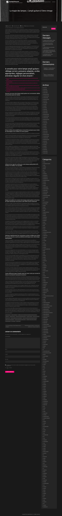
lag (43, 369)
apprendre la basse (46, 195)
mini (44, 406)
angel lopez (45, 190)
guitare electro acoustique (48, 312)
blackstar (44, 220)
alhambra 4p (45, 178)
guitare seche (45, 329)
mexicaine (45, 399)
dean (44, 250)
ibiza (44, 347)
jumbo (44, 364)
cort (44, 242)
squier (44, 458)
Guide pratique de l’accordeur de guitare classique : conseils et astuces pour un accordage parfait (49, 51)
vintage (44, 493)
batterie (44, 213)
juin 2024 (45, 124)
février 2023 (45, 151)
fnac (44, 272)
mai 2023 (44, 146)
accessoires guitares (46, 163)
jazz (44, 357)
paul (44, 424)
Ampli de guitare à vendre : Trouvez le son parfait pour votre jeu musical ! (32, 326)
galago (44, 280)
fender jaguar (45, 270)
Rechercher (45, 27)
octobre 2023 (45, 137)
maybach (44, 391)
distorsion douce (12, 316)
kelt (44, 366)
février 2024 (45, 131)
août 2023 (45, 141)
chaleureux (7, 316)
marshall (44, 379)
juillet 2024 (45, 122)
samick (44, 449)
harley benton (45, 339)
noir (44, 419)
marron (44, 377)
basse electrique (46, 212)
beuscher (45, 218)
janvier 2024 (45, 132)
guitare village (45, 332)
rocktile (44, 444)
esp (44, 262)
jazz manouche (46, 361)
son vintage (13, 321)
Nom (6, 349)
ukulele (44, 481)
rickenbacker (45, 441)
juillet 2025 (45, 102)
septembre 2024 (46, 119)
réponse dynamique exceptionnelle (20, 319)
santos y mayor (45, 451)
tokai (44, 478)
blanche (44, 223)
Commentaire (7, 336)
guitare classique (46, 304)
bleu (44, 225)
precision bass (45, 434)
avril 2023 (45, 147)
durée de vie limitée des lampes (21, 316)
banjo (44, 207)
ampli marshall (45, 188)
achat (44, 165)
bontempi (45, 230)
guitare (44, 300)
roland (44, 446)
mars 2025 (45, 109)
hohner (44, 342)
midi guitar (45, 404)
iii (43, 349)
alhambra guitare (46, 180)
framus (44, 275)
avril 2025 (45, 107)
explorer (44, 267)
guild (44, 299)
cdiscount (45, 237)
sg (43, 454)
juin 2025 (44, 104)
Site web (6, 359)
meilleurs (45, 396)
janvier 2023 (45, 152)
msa (44, 409)
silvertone (45, 456)
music (44, 411)
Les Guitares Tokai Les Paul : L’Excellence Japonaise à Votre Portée (48, 44)
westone (44, 501)
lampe (44, 371)
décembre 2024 (46, 114)
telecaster (45, 473)
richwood (45, 439)
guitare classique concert (47, 305)
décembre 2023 (46, 134)
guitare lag (45, 322)
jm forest (44, 362)
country (44, 245)
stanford (44, 461)
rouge (44, 448)
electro (44, 255)
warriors (44, 498)
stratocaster (45, 466)
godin (44, 294)
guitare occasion (46, 324)
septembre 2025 (46, 99)
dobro (44, 252)
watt (44, 500)
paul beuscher (45, 426)
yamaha (44, 505)
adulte (44, 168)
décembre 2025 (46, 94)
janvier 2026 (45, 92)
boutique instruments (47, 232)
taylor (44, 471)
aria (44, 198)
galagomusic (45, 282)
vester (44, 491)
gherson (44, 285)
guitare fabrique (46, 314)
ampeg (44, 185)
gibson (44, 287)
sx (43, 468)
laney (44, 372)
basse (44, 210)
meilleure (45, 394)
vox (44, 496)
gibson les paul (45, 290)
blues (44, 228)
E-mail (6, 354)
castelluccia (45, 235)
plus (44, 433)
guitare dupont (46, 309)
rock (44, 443)
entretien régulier (29, 316)
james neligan (45, 356)
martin (44, 382)
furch (44, 279)
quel (44, 438)
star (44, 463)
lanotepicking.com (14, 1)
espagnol (44, 265)
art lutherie (45, 203)
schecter (44, 453)
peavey (44, 429)
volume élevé (18, 321)
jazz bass (44, 359)
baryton (44, 208)
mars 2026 (45, 89)
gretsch (44, 297)
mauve (44, 389)
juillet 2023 (45, 142)
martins (44, 386)
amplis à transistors (14, 314)
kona (44, 367)
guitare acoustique (46, 302)
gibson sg (45, 292)
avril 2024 (45, 127)
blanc (44, 222)
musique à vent (46, 416)
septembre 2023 (46, 139)
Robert (45, 74)
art (43, 200)
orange (44, 421)
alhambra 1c (45, 175)
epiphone (45, 260)
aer (43, 170)
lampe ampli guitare (36, 316)
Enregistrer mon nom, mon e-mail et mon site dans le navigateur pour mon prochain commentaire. (20, 365)
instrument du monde (47, 352)
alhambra (45, 173)
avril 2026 (45, 87)
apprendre (45, 193)
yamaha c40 (45, 506)
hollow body (45, 344)
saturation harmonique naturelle (31, 319)
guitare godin (45, 319)
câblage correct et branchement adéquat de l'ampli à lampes (27, 314)
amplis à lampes (8, 314)
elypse (44, 257)
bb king (44, 215)
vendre (44, 488)
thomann (45, 476)
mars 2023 (45, 149)
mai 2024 (44, 126)
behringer (45, 217)
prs (43, 436)
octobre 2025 (45, 97)
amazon (44, 183)
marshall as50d (45, 381)
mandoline (45, 376)
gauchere (45, 284)
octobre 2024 (45, 117)
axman (44, 205)
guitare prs (45, 327)
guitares (44, 334)
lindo (44, 374)
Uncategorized (45, 483)
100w (44, 161)
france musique (46, 277)
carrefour (45, 233)
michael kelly (45, 401)
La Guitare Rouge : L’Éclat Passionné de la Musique (13, 326)
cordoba (44, 240)
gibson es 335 (45, 289)
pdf (44, 428)
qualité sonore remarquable (10, 319)
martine (44, 384)
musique (44, 414)
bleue (44, 227)
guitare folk (45, 317)
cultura (44, 247)
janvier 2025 (45, 112)
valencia (44, 486)
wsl (43, 503)
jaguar (44, 354)
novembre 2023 (46, 136)
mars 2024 (45, 129)
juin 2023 (45, 144)
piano (44, 431)
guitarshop (45, 337)
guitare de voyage (46, 307)
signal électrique (8, 321)
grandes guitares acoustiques (48, 295)
